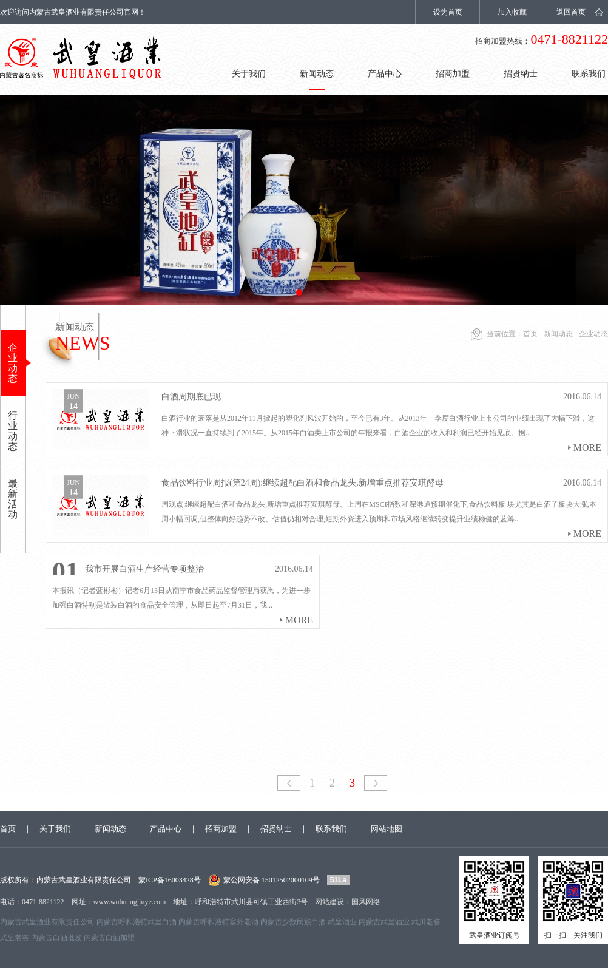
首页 (530, 334)
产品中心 (385, 73)
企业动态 (13, 363)
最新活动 (13, 499)
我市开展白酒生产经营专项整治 (144, 569)
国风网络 (365, 902)
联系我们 (331, 828)
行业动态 (13, 431)
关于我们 (249, 73)
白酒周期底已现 (191, 396)
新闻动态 (317, 73)
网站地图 (386, 828)
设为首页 (447, 12)
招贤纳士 (521, 73)
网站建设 (329, 902)
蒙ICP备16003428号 (169, 880)
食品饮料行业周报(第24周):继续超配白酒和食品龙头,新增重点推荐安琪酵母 (302, 482)
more (587, 447)
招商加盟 (453, 73)
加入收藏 (512, 12)
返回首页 (571, 12)
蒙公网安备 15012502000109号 (271, 880)
